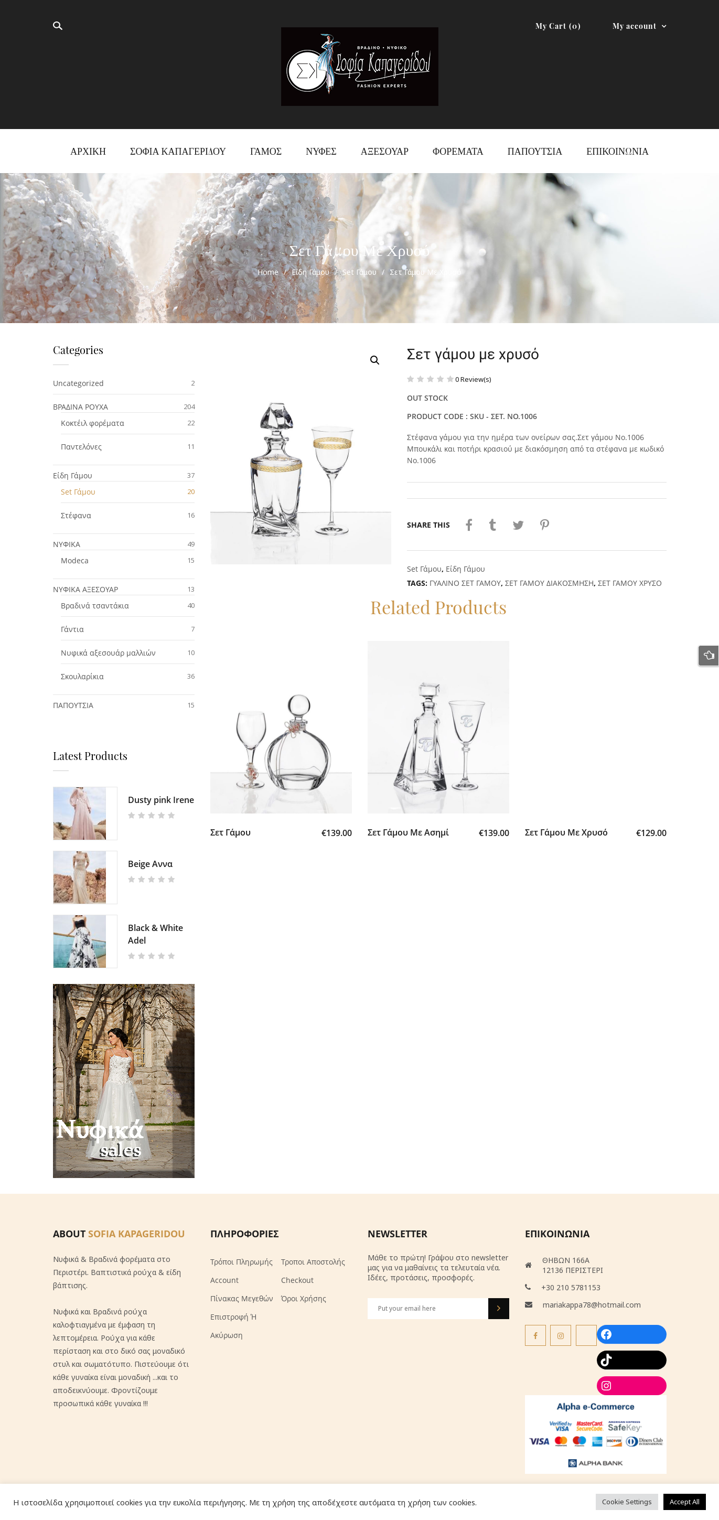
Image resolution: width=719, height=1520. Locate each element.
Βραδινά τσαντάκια (95, 599)
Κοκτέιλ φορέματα (92, 417)
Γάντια (72, 623)
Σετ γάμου (230, 829)
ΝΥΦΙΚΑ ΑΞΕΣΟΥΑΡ (85, 583)
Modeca (75, 554)
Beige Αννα (150, 857)
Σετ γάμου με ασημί (408, 829)
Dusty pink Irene (161, 793)
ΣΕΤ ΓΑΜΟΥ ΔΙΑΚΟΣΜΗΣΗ (549, 576)
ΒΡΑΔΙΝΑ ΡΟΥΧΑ (80, 400)
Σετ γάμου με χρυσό (566, 829)
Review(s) (473, 372)
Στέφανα (76, 509)
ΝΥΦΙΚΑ (66, 538)
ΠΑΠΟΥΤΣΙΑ (73, 699)
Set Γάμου (359, 266)
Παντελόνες (81, 440)
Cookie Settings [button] (627, 1501)
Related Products (438, 602)
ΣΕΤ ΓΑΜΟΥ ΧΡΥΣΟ (630, 576)
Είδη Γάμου (310, 266)
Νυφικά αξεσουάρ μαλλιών (108, 646)
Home (267, 266)
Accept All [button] (685, 1501)
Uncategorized (78, 377)
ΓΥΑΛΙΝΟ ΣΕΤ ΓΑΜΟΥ (465, 576)
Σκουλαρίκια (82, 670)
